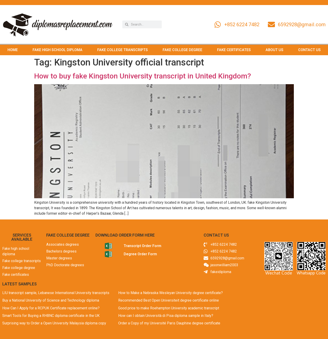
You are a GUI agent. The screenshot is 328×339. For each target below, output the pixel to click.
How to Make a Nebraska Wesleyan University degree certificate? (170, 293)
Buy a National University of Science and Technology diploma (50, 300)
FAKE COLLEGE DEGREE (182, 50)
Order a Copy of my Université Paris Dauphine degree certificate (169, 323)
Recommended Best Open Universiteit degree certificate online (168, 300)
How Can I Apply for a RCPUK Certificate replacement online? (51, 308)
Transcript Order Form (142, 246)
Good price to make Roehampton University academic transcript (168, 308)
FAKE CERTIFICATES (234, 50)
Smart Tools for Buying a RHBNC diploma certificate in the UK (51, 315)
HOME (13, 50)
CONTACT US (309, 50)
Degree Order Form (140, 254)
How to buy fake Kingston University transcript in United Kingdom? (142, 76)
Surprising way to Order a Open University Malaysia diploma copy (54, 323)
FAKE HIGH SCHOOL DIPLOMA (57, 50)
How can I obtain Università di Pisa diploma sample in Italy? (165, 315)
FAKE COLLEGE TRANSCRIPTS (122, 50)
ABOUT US (274, 50)
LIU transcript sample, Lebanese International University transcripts (55, 293)
